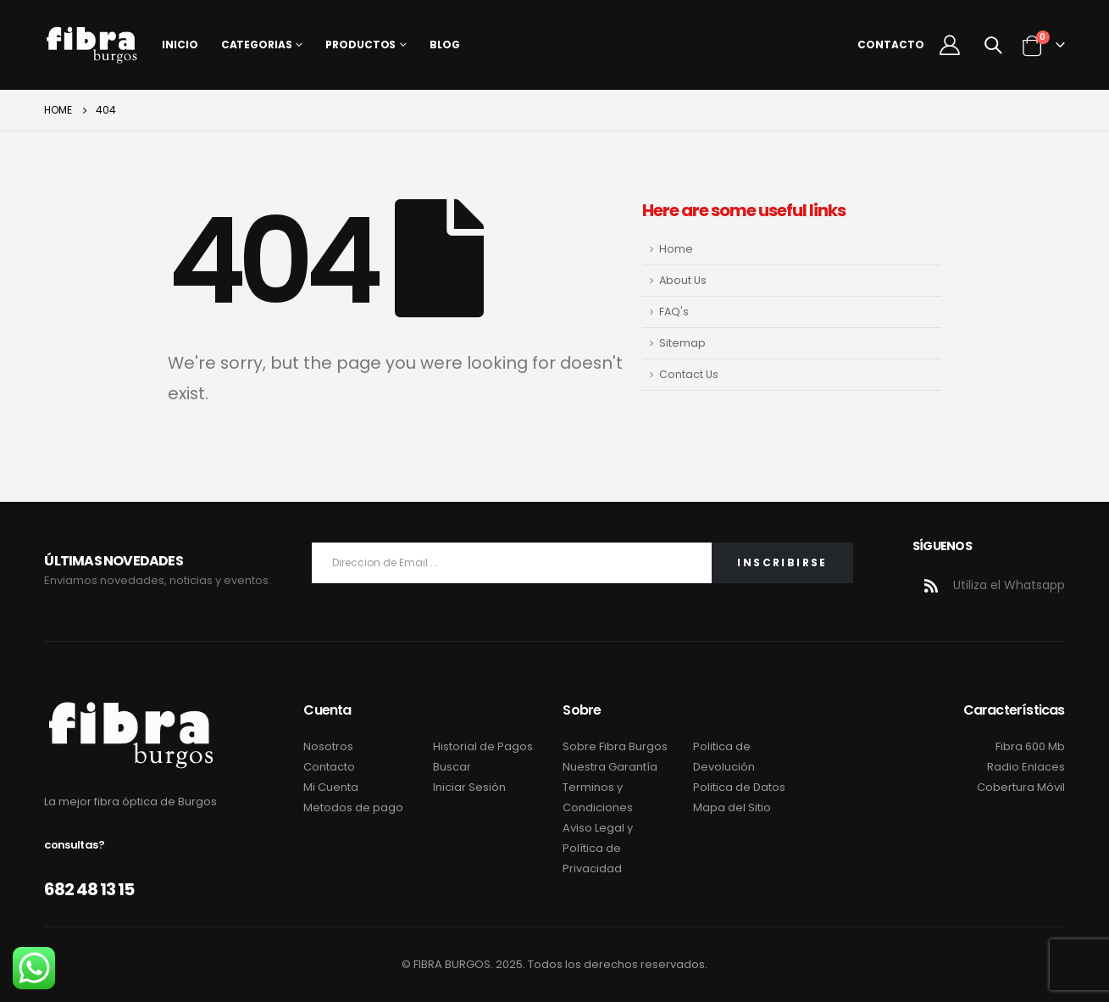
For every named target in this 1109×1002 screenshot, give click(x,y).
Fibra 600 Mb (1030, 746)
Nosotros (328, 746)
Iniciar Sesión (469, 787)
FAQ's (674, 311)
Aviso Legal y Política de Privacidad (598, 848)
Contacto (890, 44)
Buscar (452, 767)
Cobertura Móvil (1021, 787)
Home (676, 249)
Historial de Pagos (483, 746)
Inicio (179, 44)
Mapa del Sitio (732, 807)
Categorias (256, 44)
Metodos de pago (353, 807)
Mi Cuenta (330, 787)
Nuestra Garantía (610, 767)
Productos (360, 44)
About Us (683, 280)
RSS (931, 586)
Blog (445, 44)
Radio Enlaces (1026, 767)
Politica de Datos (739, 787)
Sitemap (682, 343)
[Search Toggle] (993, 45)
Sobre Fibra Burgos (615, 746)
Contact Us (688, 374)
